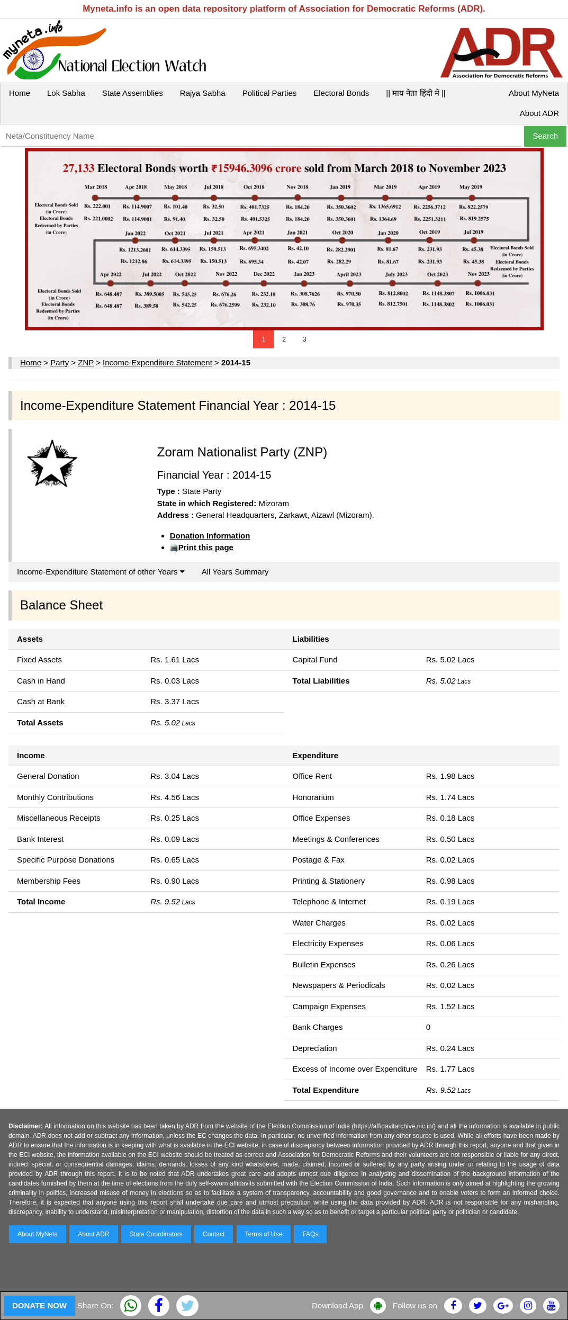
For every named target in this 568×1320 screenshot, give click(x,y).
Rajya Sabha (203, 92)
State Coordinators (156, 1234)
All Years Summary (235, 571)
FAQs (310, 1234)
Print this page (205, 547)
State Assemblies (132, 92)
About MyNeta (534, 92)
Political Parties (269, 92)
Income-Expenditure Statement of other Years (101, 571)
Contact (213, 1234)
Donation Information (210, 535)
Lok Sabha (66, 92)
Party (59, 362)
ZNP (86, 362)
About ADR (539, 113)
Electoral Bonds (341, 92)
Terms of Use (264, 1234)
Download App (337, 1305)
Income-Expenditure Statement (157, 362)
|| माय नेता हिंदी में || (415, 92)
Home (19, 92)
